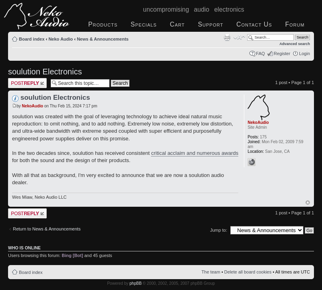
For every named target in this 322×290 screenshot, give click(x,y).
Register (282, 53)
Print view (227, 37)
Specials (144, 24)
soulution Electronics (45, 71)
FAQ (260, 53)
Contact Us (254, 24)
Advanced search (294, 44)
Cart (177, 24)
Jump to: (218, 230)
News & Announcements (103, 39)
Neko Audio (60, 39)
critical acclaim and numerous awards (194, 153)
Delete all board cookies (247, 271)
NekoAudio (32, 106)
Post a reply (27, 83)
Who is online (24, 247)
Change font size (239, 37)
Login (304, 53)
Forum (294, 24)
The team (211, 271)
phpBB (136, 283)
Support (210, 24)
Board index (32, 39)
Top (307, 202)
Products (103, 24)
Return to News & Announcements (46, 228)
